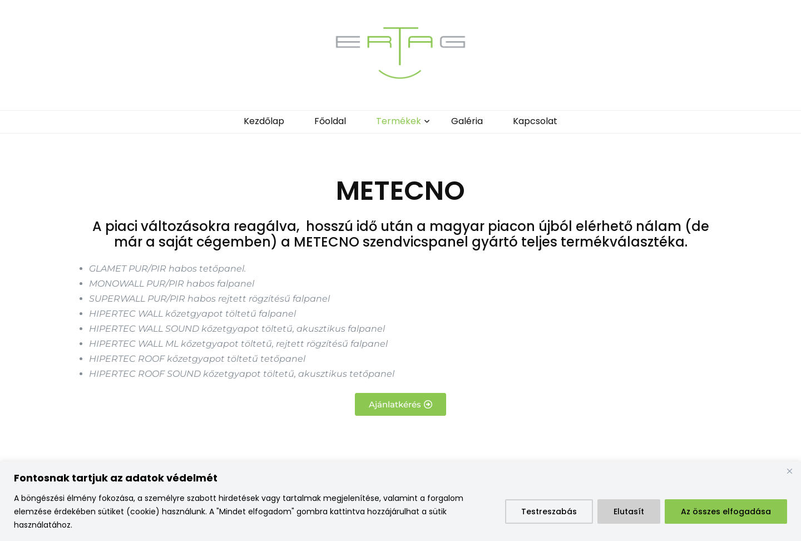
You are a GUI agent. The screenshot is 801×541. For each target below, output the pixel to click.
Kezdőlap (264, 121)
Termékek (398, 121)
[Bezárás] (789, 471)
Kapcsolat (535, 121)
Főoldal (330, 121)
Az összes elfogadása (726, 511)
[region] (400, 501)
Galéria (467, 121)
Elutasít (629, 511)
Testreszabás (549, 511)
